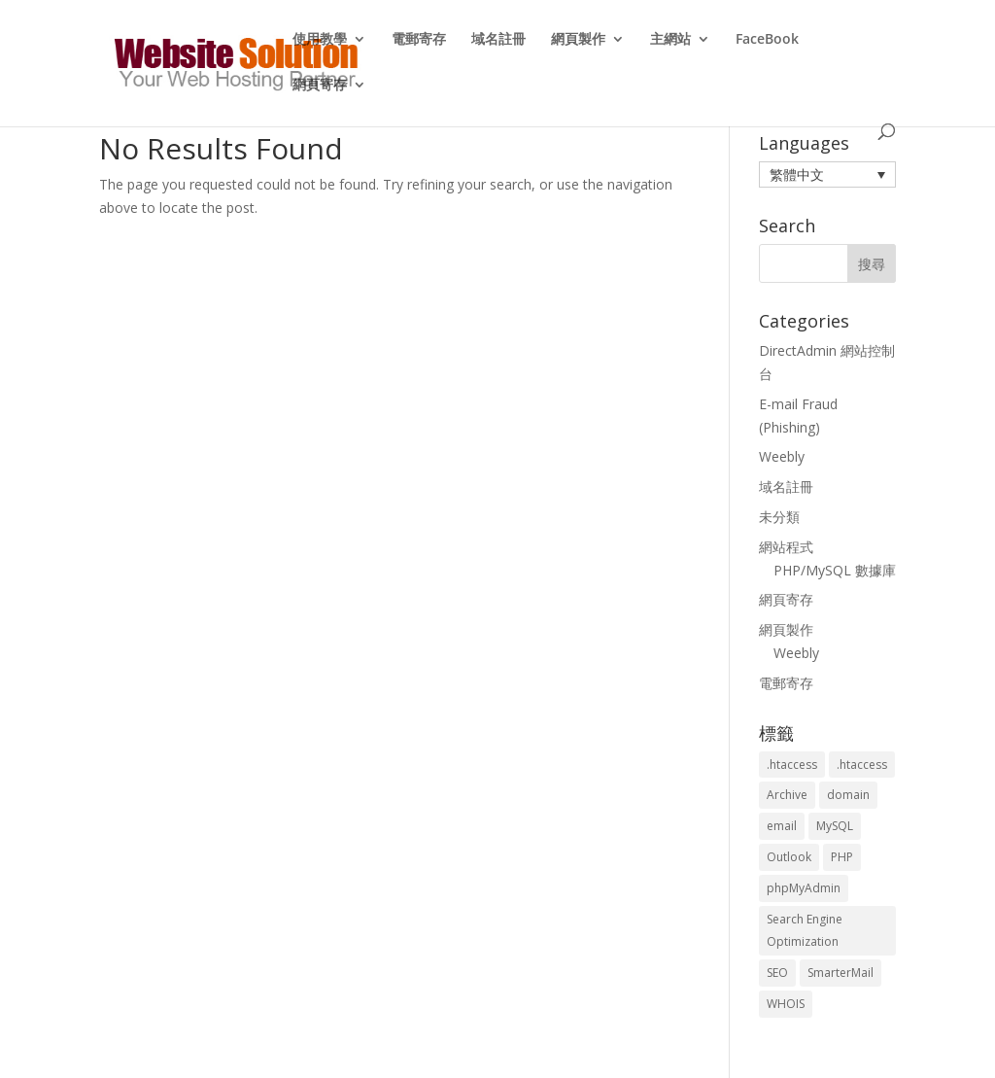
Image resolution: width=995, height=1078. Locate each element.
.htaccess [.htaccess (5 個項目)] (862, 764)
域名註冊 (498, 40)
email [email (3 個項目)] (782, 825)
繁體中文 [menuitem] (797, 174)
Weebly (782, 456)
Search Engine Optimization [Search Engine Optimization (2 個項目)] (804, 931)
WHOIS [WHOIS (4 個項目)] (786, 1003)
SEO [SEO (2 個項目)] (777, 972)
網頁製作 (578, 40)
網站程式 (786, 547)
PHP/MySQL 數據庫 (834, 570)
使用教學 (319, 40)
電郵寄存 (419, 40)
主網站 (670, 40)
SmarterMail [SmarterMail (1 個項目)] (840, 972)
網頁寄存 (319, 85)
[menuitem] (827, 174)
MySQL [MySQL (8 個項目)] (834, 825)
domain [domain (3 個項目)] (848, 794)
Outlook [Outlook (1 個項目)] (789, 857)
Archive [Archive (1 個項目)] (787, 794)
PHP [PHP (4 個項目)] (842, 857)
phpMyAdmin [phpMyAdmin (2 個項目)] (804, 888)
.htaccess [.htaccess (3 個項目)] (792, 764)
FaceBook (767, 40)
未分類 (779, 516)
